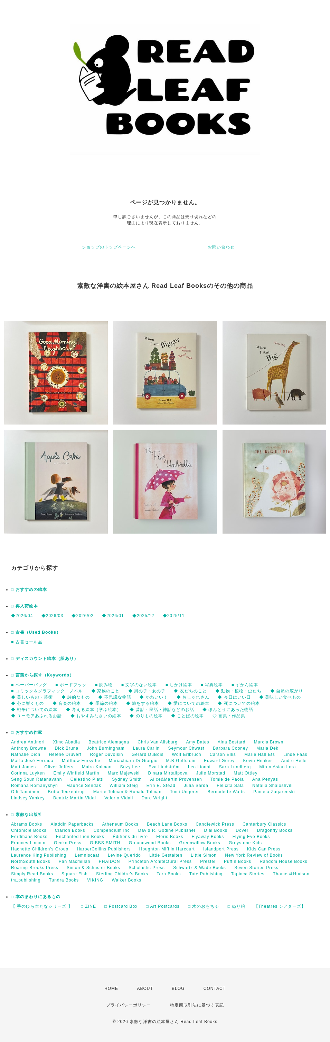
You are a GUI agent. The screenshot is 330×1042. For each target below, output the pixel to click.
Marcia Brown (268, 742)
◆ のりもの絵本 (146, 715)
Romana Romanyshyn (34, 785)
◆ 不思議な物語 (114, 697)
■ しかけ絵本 (179, 684)
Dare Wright (154, 798)
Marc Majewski (124, 773)
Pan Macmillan (75, 861)
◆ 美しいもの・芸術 (32, 697)
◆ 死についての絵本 (239, 703)
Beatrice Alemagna (108, 742)
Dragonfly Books (275, 830)
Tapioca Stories (248, 873)
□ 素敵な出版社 (27, 814)
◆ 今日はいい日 (234, 697)
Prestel (207, 861)
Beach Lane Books (167, 824)
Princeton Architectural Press (160, 861)
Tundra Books (64, 880)
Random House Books (283, 861)
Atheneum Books (120, 824)
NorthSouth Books (30, 861)
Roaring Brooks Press (34, 867)
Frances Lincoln (28, 842)
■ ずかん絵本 (245, 684)
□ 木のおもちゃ (203, 906)
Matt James (23, 767)
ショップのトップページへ (109, 247)
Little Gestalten (165, 855)
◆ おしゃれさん (193, 697)
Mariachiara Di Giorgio (133, 760)
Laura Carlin (146, 748)
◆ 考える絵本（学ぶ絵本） (93, 709)
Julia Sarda (196, 785)
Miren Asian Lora (277, 767)
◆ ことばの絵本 (187, 715)
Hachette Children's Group (39, 849)
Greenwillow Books (199, 842)
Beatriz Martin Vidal (74, 798)
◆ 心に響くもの (27, 703)
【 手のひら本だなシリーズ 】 (42, 906)
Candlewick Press (215, 824)
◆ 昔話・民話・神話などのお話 (162, 709)
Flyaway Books (208, 836)
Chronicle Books (28, 830)
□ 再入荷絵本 (24, 606)
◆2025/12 (143, 615)
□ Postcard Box (121, 906)
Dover (242, 830)
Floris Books (169, 836)
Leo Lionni (199, 767)
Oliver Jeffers (58, 767)
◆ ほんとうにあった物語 (227, 709)
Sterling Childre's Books (122, 873)
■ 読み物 (104, 684)
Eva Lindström (164, 767)
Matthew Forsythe (81, 760)
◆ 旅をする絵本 (142, 703)
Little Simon (204, 855)
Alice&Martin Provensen (176, 779)
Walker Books (126, 880)
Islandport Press (221, 849)
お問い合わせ (221, 247)
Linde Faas (295, 754)
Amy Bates (197, 742)
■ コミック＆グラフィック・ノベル (47, 691)
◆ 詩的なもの (76, 697)
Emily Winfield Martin (76, 773)
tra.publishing (25, 880)
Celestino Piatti (87, 779)
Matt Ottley (245, 773)
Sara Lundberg (235, 767)
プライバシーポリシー (128, 1005)
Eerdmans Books (29, 836)
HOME (111, 988)
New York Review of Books (254, 855)
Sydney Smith (127, 779)
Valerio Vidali (118, 798)
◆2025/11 (174, 615)
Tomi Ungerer (184, 791)
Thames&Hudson (291, 873)
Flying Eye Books (251, 836)
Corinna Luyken (28, 773)
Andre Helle (294, 760)
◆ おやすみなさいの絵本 (95, 715)
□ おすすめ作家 (27, 732)
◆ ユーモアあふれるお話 (36, 715)
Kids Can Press (264, 849)
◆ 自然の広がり (286, 691)
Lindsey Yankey (28, 798)
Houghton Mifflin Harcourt (167, 849)
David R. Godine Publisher (167, 830)
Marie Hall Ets (259, 754)
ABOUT (145, 988)
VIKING (95, 880)
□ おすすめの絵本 (29, 589)
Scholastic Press (147, 867)
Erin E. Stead (161, 785)
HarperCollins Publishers (104, 849)
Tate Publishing (206, 873)
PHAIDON (109, 861)
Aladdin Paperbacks (72, 824)
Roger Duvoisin (106, 754)
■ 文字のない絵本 (139, 684)
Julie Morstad (210, 773)
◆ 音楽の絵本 (67, 703)
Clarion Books (70, 830)
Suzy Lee (130, 767)
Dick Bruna (66, 748)
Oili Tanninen (25, 791)
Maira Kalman (97, 767)
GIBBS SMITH (105, 842)
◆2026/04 (22, 615)
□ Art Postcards (163, 906)
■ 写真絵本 (212, 684)
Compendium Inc (112, 830)
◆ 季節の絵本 (103, 703)
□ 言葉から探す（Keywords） (42, 675)
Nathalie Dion (25, 754)
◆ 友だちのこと (190, 691)
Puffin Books (237, 861)
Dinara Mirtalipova (168, 773)
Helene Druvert (65, 754)
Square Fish (75, 873)
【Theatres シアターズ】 (280, 906)
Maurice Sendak (83, 785)
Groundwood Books (150, 842)
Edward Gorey (219, 760)
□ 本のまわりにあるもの (35, 896)
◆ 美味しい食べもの (280, 697)
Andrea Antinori (28, 742)
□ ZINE (88, 906)
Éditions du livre (130, 836)
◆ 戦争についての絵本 (34, 709)
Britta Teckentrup (66, 791)
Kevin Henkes (258, 760)
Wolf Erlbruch (186, 754)
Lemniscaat (87, 855)
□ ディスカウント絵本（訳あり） (44, 658)
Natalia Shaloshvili (272, 785)
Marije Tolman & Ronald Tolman (127, 791)
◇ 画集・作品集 (229, 715)
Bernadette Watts (226, 791)
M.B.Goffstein (181, 760)
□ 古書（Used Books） (36, 632)
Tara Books (169, 873)
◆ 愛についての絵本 (188, 703)
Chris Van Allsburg (158, 742)
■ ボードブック (71, 684)
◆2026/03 (52, 615)
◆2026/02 (82, 615)
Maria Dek (267, 748)
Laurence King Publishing (38, 855)
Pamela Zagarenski (274, 791)
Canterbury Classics (264, 824)
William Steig (124, 785)
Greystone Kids (245, 842)
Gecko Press (68, 842)
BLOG (178, 988)
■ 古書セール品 (27, 642)
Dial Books (215, 830)
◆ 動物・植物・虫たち (238, 691)
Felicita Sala (230, 785)
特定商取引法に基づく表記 (197, 1005)
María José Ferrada (32, 760)
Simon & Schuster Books (93, 867)
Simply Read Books (32, 873)
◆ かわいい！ (154, 697)
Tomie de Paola (227, 779)
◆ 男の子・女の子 (147, 691)
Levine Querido (124, 855)
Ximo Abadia (66, 742)
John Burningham (105, 748)
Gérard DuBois (147, 754)
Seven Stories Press (256, 867)
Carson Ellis (223, 754)
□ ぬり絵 (237, 906)
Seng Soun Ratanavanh (36, 779)
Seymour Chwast (186, 748)
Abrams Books (26, 824)
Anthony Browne (28, 748)
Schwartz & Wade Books (199, 867)
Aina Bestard (232, 742)
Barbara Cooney (230, 748)
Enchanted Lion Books (80, 836)
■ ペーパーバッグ (29, 684)
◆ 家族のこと (105, 691)
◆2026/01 (113, 615)
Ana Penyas (265, 779)
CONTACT (215, 988)
